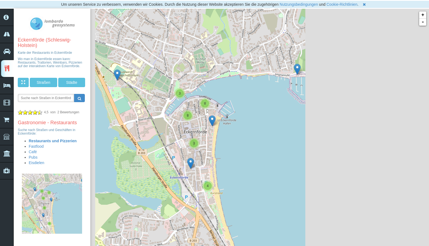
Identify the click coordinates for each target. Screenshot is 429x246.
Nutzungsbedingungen (299, 4)
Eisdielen (36, 163)
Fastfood (36, 146)
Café (33, 152)
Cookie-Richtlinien (341, 4)
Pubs (33, 157)
